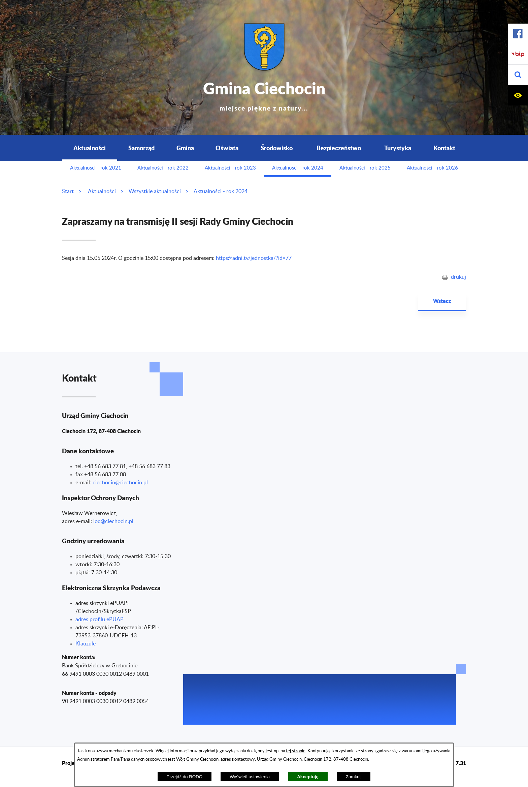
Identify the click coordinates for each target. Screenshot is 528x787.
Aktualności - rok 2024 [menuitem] (297, 168)
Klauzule (85, 643)
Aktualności (102, 191)
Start (68, 191)
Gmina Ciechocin (264, 94)
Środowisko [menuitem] (277, 147)
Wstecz (442, 301)
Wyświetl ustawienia (250, 776)
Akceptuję (308, 776)
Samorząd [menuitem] (141, 147)
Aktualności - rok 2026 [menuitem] (432, 168)
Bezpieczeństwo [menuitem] (339, 147)
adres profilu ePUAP (99, 619)
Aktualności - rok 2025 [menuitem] (365, 168)
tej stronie (295, 751)
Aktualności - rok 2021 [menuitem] (95, 168)
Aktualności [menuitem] (89, 147)
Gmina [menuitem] (185, 147)
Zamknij (354, 776)
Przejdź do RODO (185, 776)
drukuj (458, 277)
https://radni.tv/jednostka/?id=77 (254, 258)
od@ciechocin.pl (114, 521)
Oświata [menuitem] (227, 147)
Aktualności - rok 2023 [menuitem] (230, 168)
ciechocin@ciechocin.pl (120, 482)
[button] (518, 75)
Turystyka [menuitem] (397, 147)
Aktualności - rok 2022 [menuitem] (163, 168)
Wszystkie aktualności (155, 191)
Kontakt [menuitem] (444, 147)
